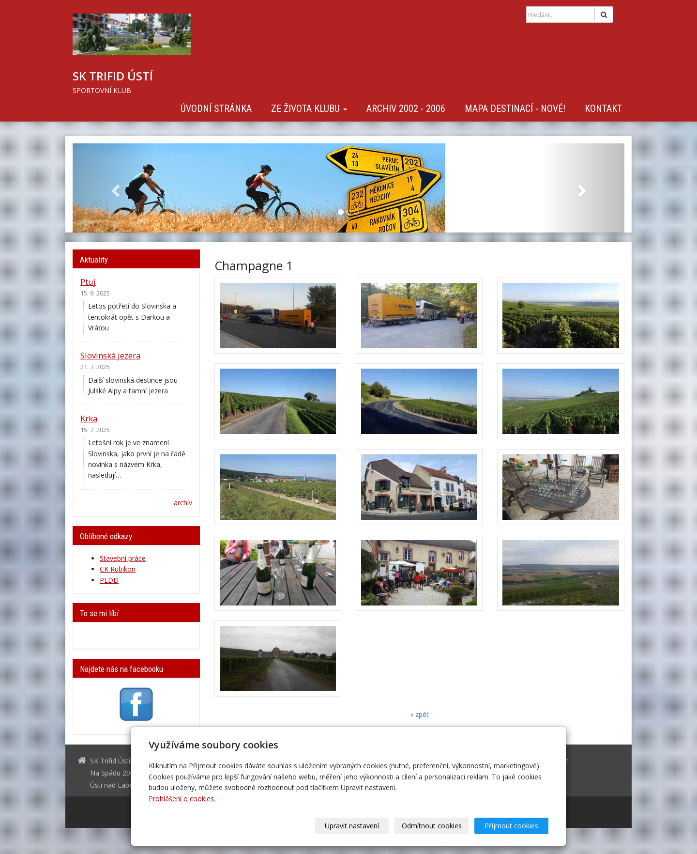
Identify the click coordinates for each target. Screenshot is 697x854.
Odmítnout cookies (432, 825)
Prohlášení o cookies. (182, 798)
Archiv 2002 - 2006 (405, 108)
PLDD (109, 580)
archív (183, 502)
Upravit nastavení (352, 825)
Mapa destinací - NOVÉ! (515, 108)
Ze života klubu (309, 108)
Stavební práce (123, 558)
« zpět (419, 714)
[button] (114, 188)
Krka (88, 418)
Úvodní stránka (216, 108)
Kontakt (603, 108)
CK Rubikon (118, 569)
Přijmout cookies (511, 825)
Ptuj (88, 281)
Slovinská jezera (110, 355)
